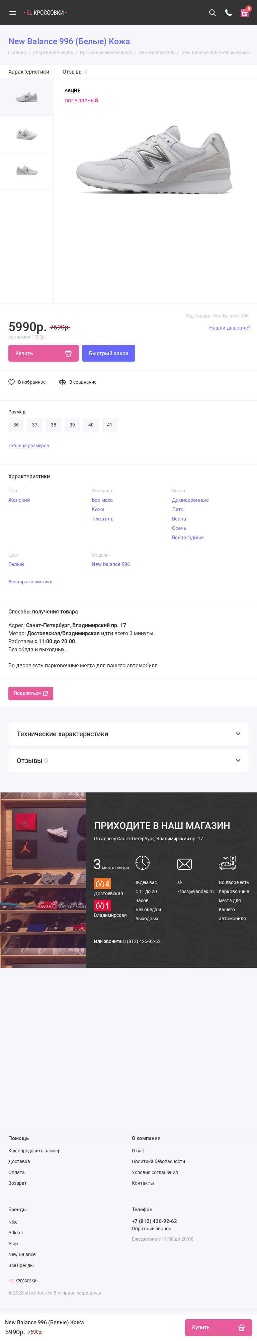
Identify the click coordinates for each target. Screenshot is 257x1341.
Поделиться (31, 693)
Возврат (17, 1183)
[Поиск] (212, 13)
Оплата (16, 1172)
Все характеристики (30, 581)
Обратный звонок (151, 1228)
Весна (179, 519)
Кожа (98, 509)
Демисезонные (190, 500)
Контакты (143, 1183)
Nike (12, 1222)
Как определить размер (34, 1150)
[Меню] (12, 12)
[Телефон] (229, 13)
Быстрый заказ (108, 353)
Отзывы (75, 72)
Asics (13, 1243)
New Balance (21, 1254)
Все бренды (21, 1265)
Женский (19, 500)
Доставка (19, 1161)
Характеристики (28, 72)
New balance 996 (111, 564)
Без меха (102, 500)
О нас (138, 1150)
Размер (16, 411)
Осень (179, 528)
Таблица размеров (28, 445)
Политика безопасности (158, 1161)
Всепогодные (188, 538)
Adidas (15, 1232)
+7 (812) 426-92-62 (154, 1221)
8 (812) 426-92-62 (142, 941)
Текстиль (102, 519)
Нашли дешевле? (229, 328)
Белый (16, 564)
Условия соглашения (155, 1172)
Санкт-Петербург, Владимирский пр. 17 (148, 838)
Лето (178, 509)
